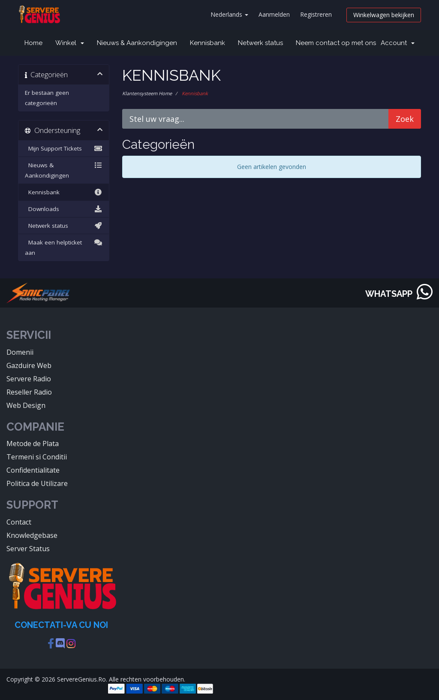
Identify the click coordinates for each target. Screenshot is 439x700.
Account (398, 43)
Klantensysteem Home (147, 93)
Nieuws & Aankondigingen (137, 43)
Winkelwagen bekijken (383, 15)
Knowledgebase (31, 535)
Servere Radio (28, 378)
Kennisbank (207, 43)
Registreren (316, 14)
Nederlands (229, 14)
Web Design (25, 405)
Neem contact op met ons (336, 43)
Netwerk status (260, 43)
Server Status (28, 548)
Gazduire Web (28, 365)
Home (33, 43)
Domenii (19, 352)
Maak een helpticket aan (63, 246)
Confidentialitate (33, 470)
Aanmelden (274, 14)
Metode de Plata (32, 443)
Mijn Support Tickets (63, 148)
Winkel (69, 43)
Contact (18, 522)
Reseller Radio (29, 392)
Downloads (63, 209)
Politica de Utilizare (37, 483)
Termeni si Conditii (36, 457)
